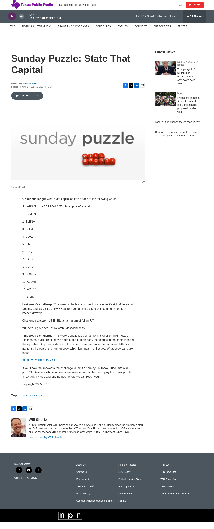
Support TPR (162, 33)
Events (123, 33)
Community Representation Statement (95, 508)
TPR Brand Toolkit (85, 493)
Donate (198, 8)
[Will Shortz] (18, 434)
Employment (82, 486)
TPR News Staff (168, 479)
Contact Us (81, 479)
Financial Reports (127, 472)
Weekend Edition (32, 402)
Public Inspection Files (129, 486)
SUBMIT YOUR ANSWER (38, 367)
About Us (81, 472)
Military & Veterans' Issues (187, 70)
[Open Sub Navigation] (17, 33)
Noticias (28, 33)
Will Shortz (30, 90)
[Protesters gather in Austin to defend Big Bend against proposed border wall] (165, 106)
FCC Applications (127, 493)
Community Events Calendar (174, 500)
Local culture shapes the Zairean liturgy (177, 129)
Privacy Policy (83, 500)
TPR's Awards (167, 493)
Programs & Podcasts (73, 33)
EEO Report (124, 479)
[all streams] (194, 23)
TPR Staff (165, 472)
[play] (12, 23)
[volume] (21, 23)
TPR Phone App (168, 486)
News (11, 33)
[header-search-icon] (182, 8)
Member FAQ (125, 500)
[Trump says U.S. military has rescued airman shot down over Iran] (165, 75)
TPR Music (44, 33)
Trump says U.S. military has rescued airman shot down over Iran (186, 83)
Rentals (122, 508)
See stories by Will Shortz (45, 444)
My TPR (182, 33)
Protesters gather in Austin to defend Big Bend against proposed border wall (188, 111)
